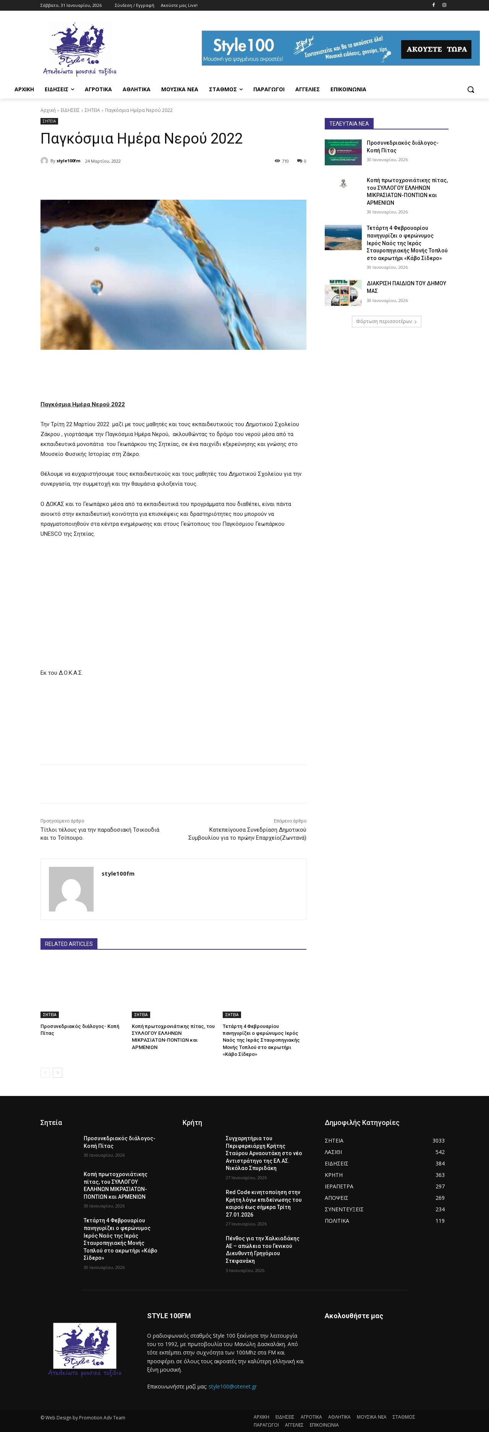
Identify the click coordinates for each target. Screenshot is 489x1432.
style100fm (68, 160)
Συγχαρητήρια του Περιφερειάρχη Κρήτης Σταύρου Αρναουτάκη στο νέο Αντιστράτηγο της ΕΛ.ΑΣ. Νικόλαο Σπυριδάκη (264, 1153)
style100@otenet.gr (233, 1386)
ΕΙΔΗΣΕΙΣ (70, 110)
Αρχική (48, 110)
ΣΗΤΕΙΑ (92, 110)
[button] (470, 89)
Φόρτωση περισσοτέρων (386, 321)
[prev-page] (45, 1073)
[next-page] (57, 1073)
